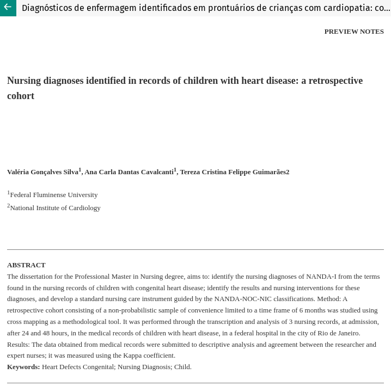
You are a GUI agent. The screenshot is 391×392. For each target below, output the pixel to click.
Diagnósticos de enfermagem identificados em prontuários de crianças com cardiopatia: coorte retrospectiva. (206, 8)
